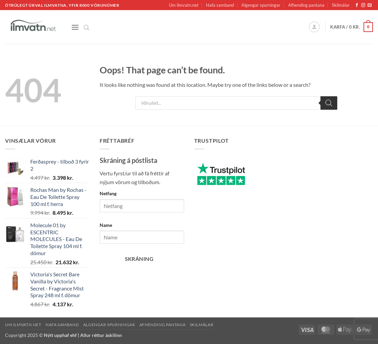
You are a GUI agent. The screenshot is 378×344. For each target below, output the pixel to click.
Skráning (139, 259)
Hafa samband (220, 5)
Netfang (108, 193)
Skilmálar (341, 5)
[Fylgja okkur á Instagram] (363, 5)
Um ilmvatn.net (184, 5)
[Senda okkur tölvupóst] (370, 5)
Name (106, 225)
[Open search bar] (86, 27)
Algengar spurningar (260, 5)
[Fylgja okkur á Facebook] (357, 5)
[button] (75, 27)
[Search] (328, 103)
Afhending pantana (306, 5)
